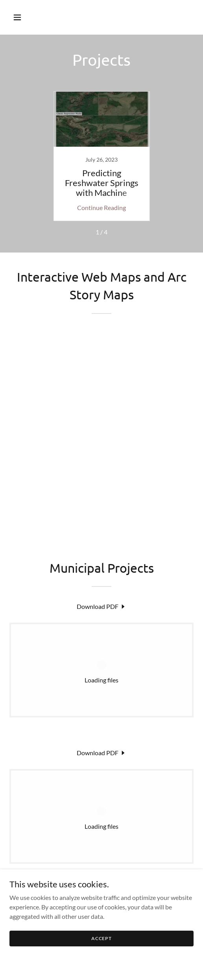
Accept (101, 938)
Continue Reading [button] (101, 207)
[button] (23, 17)
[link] (101, 156)
